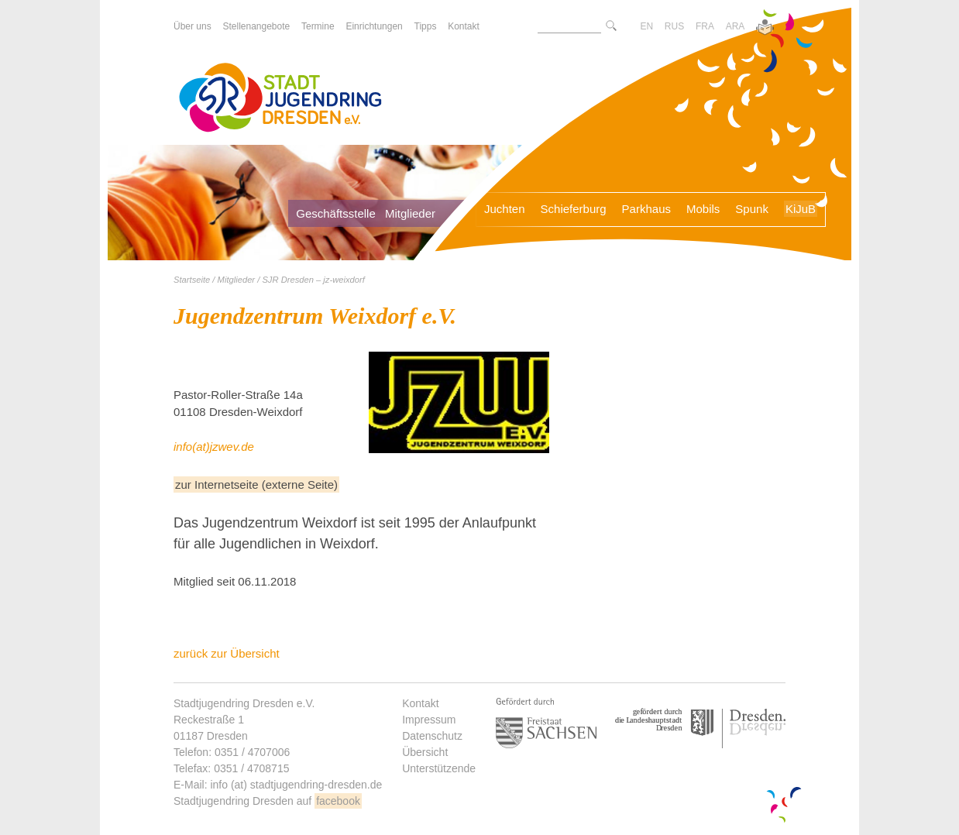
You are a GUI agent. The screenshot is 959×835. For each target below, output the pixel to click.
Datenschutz (432, 736)
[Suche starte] (611, 26)
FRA (705, 26)
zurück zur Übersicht (227, 653)
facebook (338, 801)
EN (646, 26)
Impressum (428, 719)
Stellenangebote (256, 26)
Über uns (192, 26)
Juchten (504, 208)
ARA (735, 26)
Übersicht (425, 752)
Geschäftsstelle (336, 213)
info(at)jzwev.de (214, 446)
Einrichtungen (373, 26)
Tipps (425, 26)
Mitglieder (410, 213)
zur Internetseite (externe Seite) (256, 484)
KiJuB (800, 208)
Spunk (751, 208)
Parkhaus (646, 208)
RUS (674, 26)
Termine (318, 26)
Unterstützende (439, 768)
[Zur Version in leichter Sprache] (765, 28)
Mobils (703, 208)
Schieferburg (574, 208)
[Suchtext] (569, 26)
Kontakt (420, 703)
